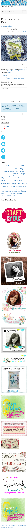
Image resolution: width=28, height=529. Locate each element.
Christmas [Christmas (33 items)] (18, 171)
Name (3, 114)
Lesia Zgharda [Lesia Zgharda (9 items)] (19, 186)
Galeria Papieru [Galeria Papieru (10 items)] (4, 180)
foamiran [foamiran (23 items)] (18, 178)
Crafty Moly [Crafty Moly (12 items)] (9, 176)
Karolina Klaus (8, 26)
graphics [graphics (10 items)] (10, 180)
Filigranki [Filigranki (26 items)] (4, 178)
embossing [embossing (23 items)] (20, 176)
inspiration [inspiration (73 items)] (16, 183)
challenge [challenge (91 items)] (19, 168)
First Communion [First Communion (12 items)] (11, 178)
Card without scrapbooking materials (16, 78)
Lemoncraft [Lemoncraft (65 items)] (11, 186)
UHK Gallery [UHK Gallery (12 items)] (13, 193)
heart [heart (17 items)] (9, 183)
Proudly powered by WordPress (8, 525)
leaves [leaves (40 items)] (3, 186)
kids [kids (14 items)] (22, 183)
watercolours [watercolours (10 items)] (4, 195)
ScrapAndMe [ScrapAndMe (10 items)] (17, 191)
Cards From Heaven (8, 11)
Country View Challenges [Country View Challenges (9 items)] (6, 174)
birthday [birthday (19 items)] (11, 166)
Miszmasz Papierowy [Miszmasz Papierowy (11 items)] (12, 189)
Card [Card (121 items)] (22, 165)
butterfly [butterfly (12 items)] (17, 166)
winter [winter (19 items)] (14, 196)
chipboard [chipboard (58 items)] (5, 171)
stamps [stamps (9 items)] (8, 193)
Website (3, 119)
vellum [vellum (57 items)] (19, 193)
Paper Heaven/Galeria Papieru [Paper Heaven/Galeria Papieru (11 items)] (8, 191)
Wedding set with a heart (8, 75)
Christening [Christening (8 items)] (12, 171)
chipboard (8, 70)
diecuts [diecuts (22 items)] (15, 176)
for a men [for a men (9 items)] (23, 178)
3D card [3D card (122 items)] (5, 165)
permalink (10, 72)
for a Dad (18, 70)
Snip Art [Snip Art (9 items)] (5, 193)
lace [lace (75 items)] (25, 183)
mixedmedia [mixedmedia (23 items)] (20, 189)
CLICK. (25, 31)
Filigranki (13, 70)
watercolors (23, 70)
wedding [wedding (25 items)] (9, 196)
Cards (14, 69)
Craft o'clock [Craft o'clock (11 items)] (4, 176)
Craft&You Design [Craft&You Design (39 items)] (18, 174)
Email (2, 116)
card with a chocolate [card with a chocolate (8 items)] (11, 168)
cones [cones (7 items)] (23, 171)
